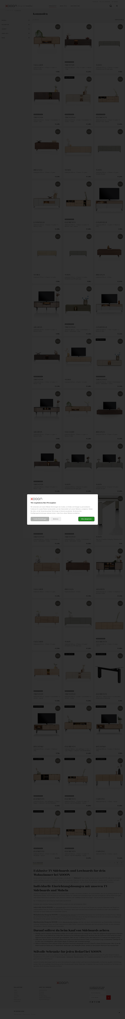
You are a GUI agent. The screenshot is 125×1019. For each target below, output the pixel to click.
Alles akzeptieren (86, 519)
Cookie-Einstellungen (39, 519)
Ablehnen (55, 519)
